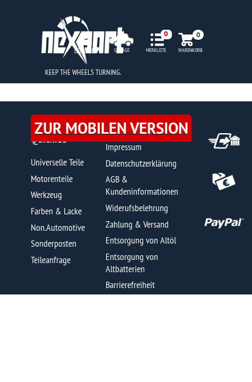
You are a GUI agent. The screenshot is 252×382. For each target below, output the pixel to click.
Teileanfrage (51, 260)
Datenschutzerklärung (141, 163)
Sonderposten (53, 243)
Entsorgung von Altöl (141, 240)
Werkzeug (46, 194)
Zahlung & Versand (137, 224)
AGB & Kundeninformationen (142, 185)
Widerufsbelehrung (137, 208)
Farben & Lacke (56, 211)
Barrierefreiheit (130, 285)
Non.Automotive (58, 227)
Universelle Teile (57, 162)
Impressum (124, 147)
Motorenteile (52, 178)
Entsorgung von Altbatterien (132, 262)
